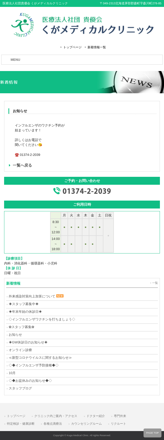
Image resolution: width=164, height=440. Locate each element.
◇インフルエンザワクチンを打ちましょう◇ (42, 319)
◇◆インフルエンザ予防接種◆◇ (34, 365)
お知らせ (15, 335)
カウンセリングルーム (86, 423)
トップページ (72, 47)
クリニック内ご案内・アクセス (55, 416)
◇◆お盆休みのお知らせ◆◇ (30, 381)
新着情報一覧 (97, 47)
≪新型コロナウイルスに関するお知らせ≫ (40, 358)
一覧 (155, 282)
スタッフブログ (20, 388)
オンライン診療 (20, 350)
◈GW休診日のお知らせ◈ (28, 342)
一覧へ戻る (22, 165)
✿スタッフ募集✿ (21, 327)
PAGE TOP (152, 432)
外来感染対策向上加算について (36, 296)
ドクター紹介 (95, 416)
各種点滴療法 (52, 423)
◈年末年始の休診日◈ (25, 312)
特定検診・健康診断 (21, 423)
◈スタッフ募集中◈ (24, 304)
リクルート (118, 423)
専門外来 (120, 416)
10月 (12, 373)
